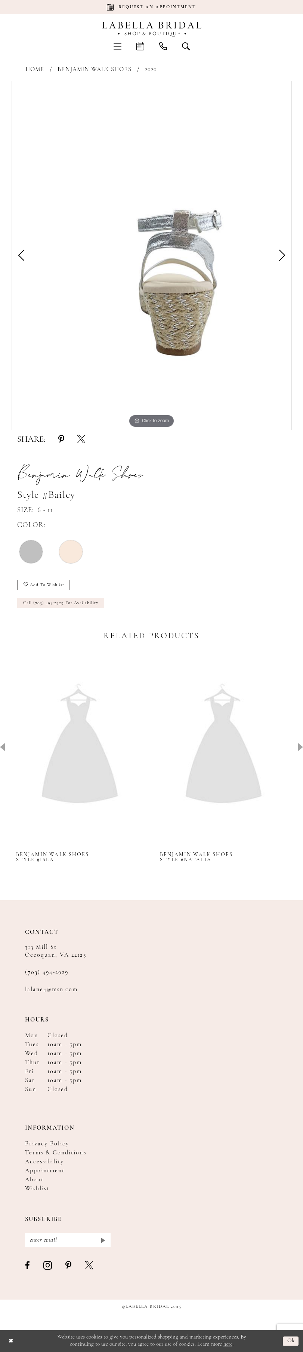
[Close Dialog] (11, 1341)
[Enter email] (68, 1240)
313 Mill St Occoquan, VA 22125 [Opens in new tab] (56, 951)
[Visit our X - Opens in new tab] (89, 1266)
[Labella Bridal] (151, 29)
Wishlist (37, 1189)
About (34, 1180)
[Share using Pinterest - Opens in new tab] (61, 440)
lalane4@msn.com (51, 990)
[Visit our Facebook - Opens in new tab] (28, 1266)
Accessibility (44, 1162)
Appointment (45, 1171)
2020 (151, 70)
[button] (117, 46)
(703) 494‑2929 (46, 972)
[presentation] (80, 746)
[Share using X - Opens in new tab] (81, 440)
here (227, 1344)
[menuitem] (117, 46)
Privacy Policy (47, 1144)
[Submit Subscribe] (103, 1240)
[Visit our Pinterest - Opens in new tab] (68, 1266)
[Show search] (185, 46)
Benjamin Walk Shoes (94, 70)
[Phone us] (163, 46)
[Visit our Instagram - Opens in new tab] (48, 1265)
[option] (151, 255)
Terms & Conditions (55, 1153)
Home (34, 70)
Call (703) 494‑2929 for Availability (61, 603)
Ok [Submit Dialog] (291, 1341)
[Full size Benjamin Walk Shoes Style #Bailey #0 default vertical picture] (151, 255)
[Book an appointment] (152, 7)
